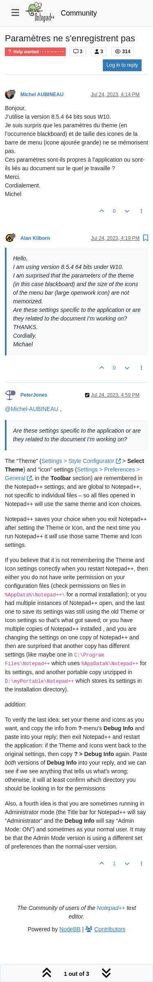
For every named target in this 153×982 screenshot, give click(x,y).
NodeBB (70, 929)
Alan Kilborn (35, 238)
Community (79, 13)
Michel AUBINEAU (42, 94)
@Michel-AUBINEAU (31, 409)
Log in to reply (122, 65)
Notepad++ (111, 908)
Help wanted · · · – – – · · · (35, 51)
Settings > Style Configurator (81, 461)
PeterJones (33, 395)
